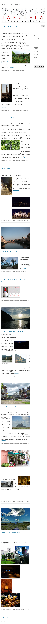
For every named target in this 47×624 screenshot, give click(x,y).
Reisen (24, 4)
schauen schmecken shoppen (10, 469)
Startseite (3, 4)
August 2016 (36, 50)
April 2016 (36, 51)
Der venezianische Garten (9, 118)
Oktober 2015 (36, 55)
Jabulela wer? (17, 4)
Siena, (3, 78)
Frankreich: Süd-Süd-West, (6, 537)
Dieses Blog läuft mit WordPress (7, 621)
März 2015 (36, 58)
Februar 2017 (36, 48)
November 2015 (37, 54)
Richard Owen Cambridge (5, 63)
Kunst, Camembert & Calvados (11, 407)
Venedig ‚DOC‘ (5, 168)
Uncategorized (14, 70)
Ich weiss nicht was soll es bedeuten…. (13, 331)
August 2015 (36, 57)
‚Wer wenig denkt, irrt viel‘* (10, 251)
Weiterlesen (12, 67)
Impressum (10, 4)
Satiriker (7, 61)
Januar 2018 (36, 47)
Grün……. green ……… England (10, 26)
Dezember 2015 (37, 53)
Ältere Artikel (4, 617)
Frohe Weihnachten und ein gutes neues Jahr (14, 280)
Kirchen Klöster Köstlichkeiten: (11, 532)
